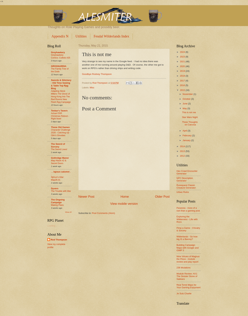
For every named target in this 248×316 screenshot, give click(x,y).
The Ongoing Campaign (58, 201)
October (187, 99)
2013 (182, 151)
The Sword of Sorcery (58, 145)
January (187, 140)
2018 (182, 76)
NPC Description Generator (185, 179)
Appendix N (59, 36)
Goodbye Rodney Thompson (97, 74)
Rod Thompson (59, 239)
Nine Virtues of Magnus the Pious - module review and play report (188, 259)
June (185, 103)
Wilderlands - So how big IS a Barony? (187, 237)
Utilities (80, 36)
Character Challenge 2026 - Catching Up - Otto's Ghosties (60, 133)
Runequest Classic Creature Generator (186, 186)
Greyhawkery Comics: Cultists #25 (60, 56)
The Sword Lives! (59, 149)
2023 (182, 56)
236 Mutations (183, 267)
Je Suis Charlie (184, 293)
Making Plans (57, 205)
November (188, 94)
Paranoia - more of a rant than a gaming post (188, 209)
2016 (182, 85)
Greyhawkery (58, 52)
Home (125, 196)
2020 (182, 66)
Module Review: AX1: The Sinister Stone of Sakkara (187, 276)
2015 (182, 90)
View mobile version (124, 203)
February (187, 135)
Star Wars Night (190, 117)
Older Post (162, 196)
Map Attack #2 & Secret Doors (58, 162)
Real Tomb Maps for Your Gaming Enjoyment (188, 286)
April (185, 130)
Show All (68, 212)
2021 (182, 61)
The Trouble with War (61, 191)
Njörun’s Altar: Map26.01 (57, 178)
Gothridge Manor (60, 158)
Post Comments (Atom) (103, 213)
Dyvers (54, 188)
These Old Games (60, 127)
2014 (182, 146)
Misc (92, 87)
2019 (182, 71)
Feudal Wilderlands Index (111, 36)
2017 (182, 80)
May (185, 108)
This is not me (189, 112)
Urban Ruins (183, 192)
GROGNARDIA (58, 66)
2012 (182, 156)
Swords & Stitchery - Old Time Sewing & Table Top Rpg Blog (61, 84)
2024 (182, 52)
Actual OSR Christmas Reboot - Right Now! (60, 116)
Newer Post (86, 196)
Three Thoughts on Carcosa (190, 123)
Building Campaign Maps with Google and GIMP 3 (188, 248)
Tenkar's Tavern (59, 110)
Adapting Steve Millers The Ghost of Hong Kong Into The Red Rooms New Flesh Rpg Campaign (61, 96)
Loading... (52, 225)
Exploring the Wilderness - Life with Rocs (187, 219)
